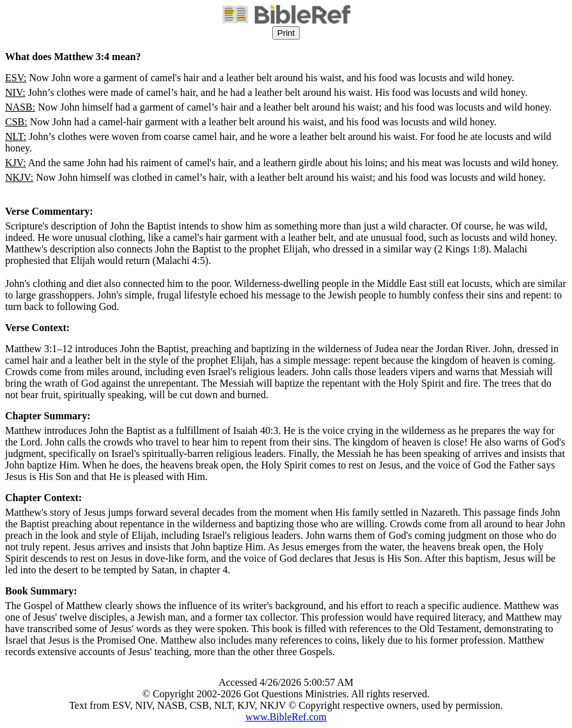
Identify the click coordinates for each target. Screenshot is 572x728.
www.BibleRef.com (286, 716)
